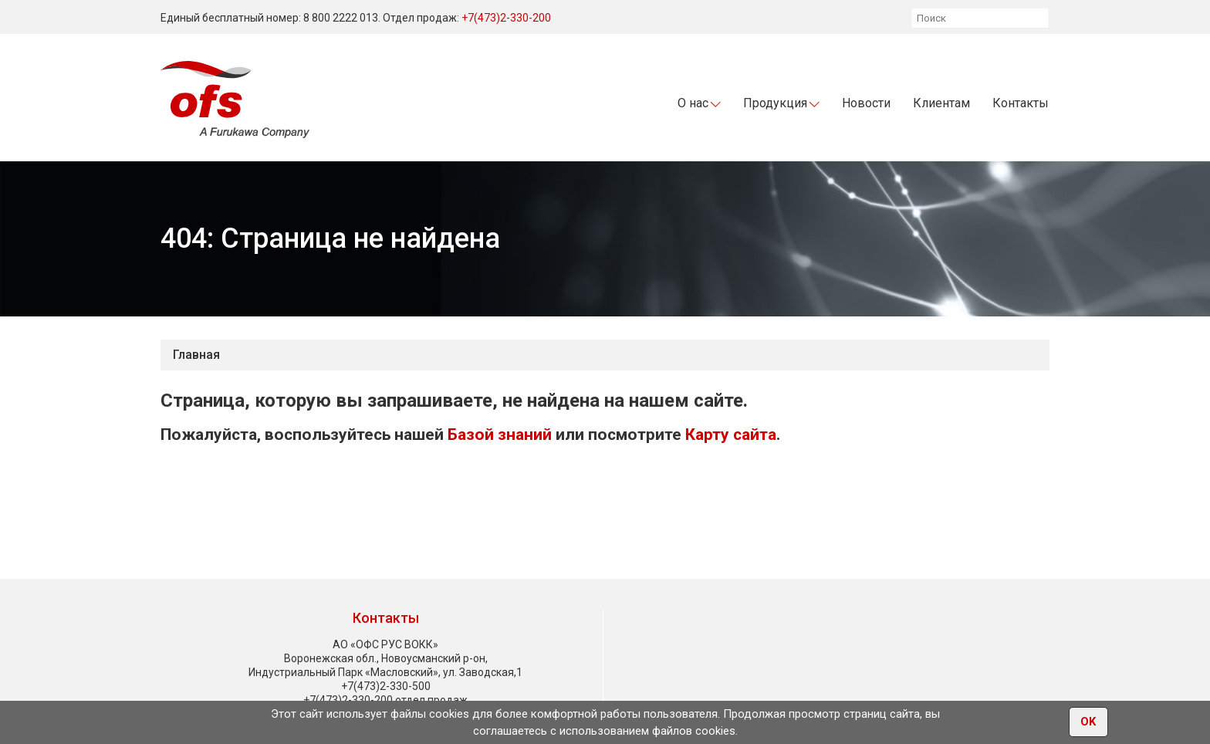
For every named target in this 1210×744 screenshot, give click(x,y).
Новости (866, 103)
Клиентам (941, 103)
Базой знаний (500, 434)
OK (1088, 722)
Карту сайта (730, 434)
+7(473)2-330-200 (506, 18)
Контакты (1020, 103)
